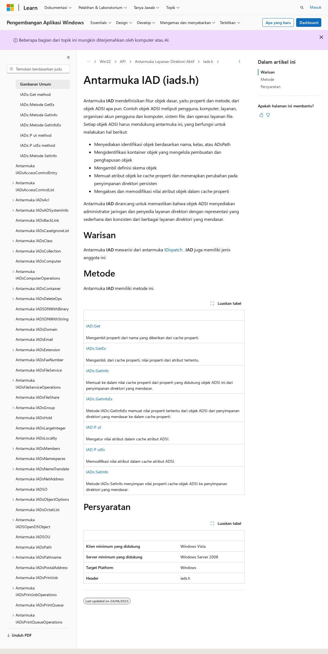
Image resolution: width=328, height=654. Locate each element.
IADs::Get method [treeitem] (35, 94)
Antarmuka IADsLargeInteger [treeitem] (41, 428)
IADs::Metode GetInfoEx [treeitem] (40, 125)
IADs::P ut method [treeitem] (35, 135)
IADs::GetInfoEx (99, 399)
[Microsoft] (10, 7)
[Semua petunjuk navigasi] (88, 61)
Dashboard (309, 22)
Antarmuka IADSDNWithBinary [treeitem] (42, 308)
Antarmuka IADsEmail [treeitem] (34, 339)
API (123, 61)
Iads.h (208, 61)
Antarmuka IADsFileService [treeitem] (39, 370)
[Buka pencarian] (302, 8)
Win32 (105, 61)
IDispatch (173, 249)
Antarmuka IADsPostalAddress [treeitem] (42, 567)
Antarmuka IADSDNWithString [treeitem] (42, 319)
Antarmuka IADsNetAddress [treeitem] (40, 478)
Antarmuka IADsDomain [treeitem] (36, 329)
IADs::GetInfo (97, 370)
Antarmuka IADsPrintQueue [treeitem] (39, 605)
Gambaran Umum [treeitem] (35, 84)
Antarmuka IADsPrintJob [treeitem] (37, 577)
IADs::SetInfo (97, 471)
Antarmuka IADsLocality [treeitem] (36, 438)
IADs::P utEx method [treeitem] (37, 145)
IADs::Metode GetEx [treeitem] (37, 104)
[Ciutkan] (68, 57)
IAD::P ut (93, 427)
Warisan (268, 72)
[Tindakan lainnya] (239, 61)
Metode (267, 79)
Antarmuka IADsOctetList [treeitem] (38, 509)
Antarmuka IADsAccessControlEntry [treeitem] (36, 169)
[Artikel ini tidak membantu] (268, 115)
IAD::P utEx (95, 449)
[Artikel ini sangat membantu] (261, 115)
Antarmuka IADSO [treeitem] (31, 489)
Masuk (315, 7)
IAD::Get (93, 326)
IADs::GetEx (96, 348)
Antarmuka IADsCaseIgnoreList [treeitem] (42, 230)
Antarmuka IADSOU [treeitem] (33, 536)
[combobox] (38, 69)
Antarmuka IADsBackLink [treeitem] (37, 220)
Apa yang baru (278, 22)
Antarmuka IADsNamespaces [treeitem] (40, 458)
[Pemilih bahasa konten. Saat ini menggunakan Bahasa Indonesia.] (27, 644)
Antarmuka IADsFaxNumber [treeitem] (39, 359)
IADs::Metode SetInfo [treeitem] (38, 155)
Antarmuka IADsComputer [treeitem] (38, 261)
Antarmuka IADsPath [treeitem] (34, 547)
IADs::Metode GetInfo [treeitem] (38, 114)
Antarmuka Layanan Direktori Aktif (164, 61)
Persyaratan (271, 86)
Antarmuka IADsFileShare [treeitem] (37, 397)
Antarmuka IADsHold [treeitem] (34, 417)
